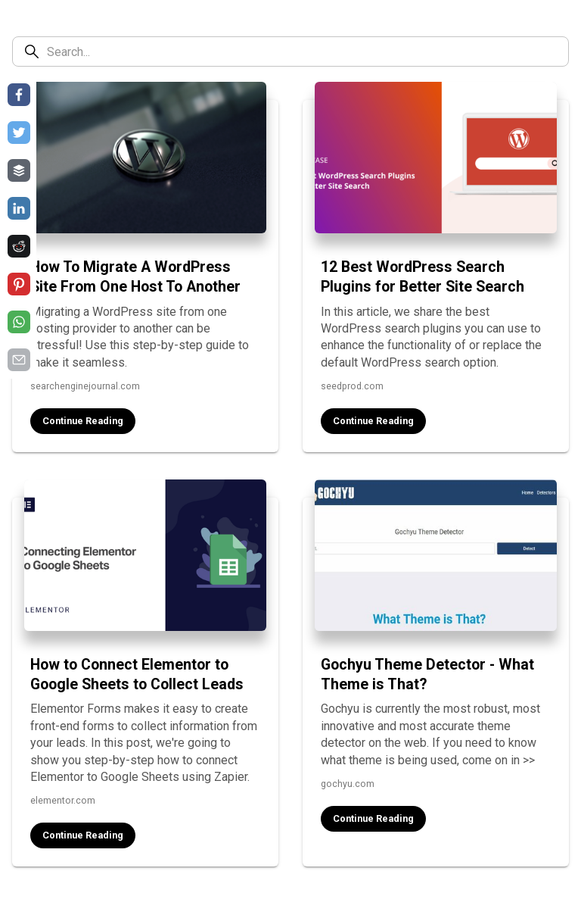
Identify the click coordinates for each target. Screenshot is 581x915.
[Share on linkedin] (19, 208)
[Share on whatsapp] (19, 322)
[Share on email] (19, 360)
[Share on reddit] (19, 246)
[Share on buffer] (19, 170)
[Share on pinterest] (19, 284)
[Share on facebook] (19, 95)
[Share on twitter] (19, 132)
